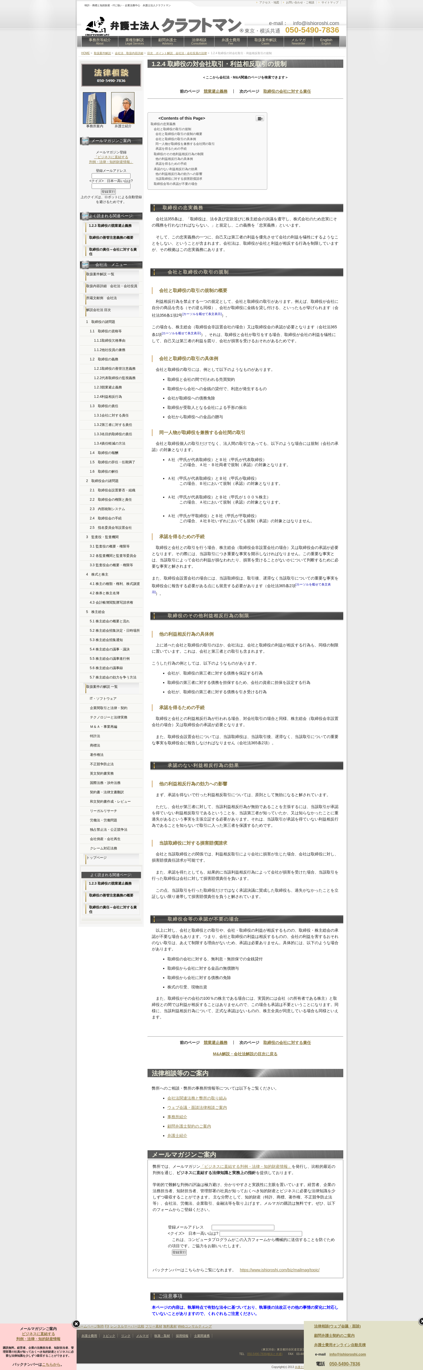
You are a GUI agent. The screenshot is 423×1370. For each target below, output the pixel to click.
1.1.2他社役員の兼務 (110, 350)
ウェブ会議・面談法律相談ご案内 (197, 1107)
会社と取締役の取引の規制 (171, 129)
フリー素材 (153, 1326)
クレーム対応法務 (103, 848)
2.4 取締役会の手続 (106, 518)
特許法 (95, 736)
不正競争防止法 (102, 764)
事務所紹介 (177, 1117)
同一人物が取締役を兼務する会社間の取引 (185, 143)
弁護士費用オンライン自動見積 (340, 1345)
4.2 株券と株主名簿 (104, 593)
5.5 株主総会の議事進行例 (110, 659)
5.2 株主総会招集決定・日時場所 (115, 631)
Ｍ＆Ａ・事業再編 (103, 727)
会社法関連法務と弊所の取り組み (197, 1098)
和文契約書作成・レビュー (110, 802)
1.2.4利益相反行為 (108, 397)
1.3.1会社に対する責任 (111, 415)
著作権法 (97, 755)
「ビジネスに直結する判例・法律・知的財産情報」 (246, 1166)
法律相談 (199, 41)
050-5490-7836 (344, 1363)
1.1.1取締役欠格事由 (110, 340)
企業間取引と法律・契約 (108, 708)
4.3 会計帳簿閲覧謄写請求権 (111, 602)
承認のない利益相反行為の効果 (174, 169)
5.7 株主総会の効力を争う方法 (113, 677)
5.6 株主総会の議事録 (106, 668)
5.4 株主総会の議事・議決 (110, 649)
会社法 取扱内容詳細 (129, 53)
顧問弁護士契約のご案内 (189, 1126)
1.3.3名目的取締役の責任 (113, 434)
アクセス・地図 (269, 2)
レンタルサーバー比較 (127, 1326)
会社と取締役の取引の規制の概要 (178, 134)
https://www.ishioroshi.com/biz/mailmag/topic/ (280, 1270)
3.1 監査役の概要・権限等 (110, 546)
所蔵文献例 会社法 (101, 298)
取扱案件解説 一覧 (100, 274)
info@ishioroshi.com (347, 1354)
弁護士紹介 (177, 1135)
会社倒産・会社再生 (105, 839)
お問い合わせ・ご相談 (300, 2)
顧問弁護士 (167, 41)
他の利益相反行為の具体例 (174, 158)
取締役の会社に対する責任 (287, 91)
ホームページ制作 (90, 1326)
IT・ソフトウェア (103, 699)
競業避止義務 (216, 91)
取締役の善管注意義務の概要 (111, 238)
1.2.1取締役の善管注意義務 (115, 369)
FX (107, 1326)
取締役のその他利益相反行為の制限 (177, 154)
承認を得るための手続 (171, 148)
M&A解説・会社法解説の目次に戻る (245, 1054)
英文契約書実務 (102, 773)
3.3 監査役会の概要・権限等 (111, 565)
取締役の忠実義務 (163, 124)
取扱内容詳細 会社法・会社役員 (111, 286)
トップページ (96, 858)
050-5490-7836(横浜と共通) (265, 1354)
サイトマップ (329, 2)
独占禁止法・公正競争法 (108, 830)
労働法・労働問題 (103, 820)
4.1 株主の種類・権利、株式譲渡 (115, 584)
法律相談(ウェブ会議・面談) (337, 1326)
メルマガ (298, 41)
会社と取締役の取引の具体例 (175, 139)
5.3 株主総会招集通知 (106, 640)
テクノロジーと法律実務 (108, 717)
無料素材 (170, 1326)
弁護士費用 (231, 41)
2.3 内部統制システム (107, 509)
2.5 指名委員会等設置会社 (111, 528)
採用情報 (182, 1335)
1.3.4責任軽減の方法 (110, 443)
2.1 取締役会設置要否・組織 (113, 490)
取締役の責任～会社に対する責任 (113, 252)
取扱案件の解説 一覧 (102, 687)
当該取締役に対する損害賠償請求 (178, 178)
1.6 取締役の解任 (104, 471)
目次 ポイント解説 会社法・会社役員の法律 (177, 53)
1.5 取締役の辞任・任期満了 (113, 462)
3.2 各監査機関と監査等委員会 (113, 556)
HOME (85, 53)
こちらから (51, 1364)
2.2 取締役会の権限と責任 (111, 500)
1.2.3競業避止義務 (108, 387)
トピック (109, 1335)
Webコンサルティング (195, 1326)
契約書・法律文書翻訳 (107, 792)
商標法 (95, 745)
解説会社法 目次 (98, 310)
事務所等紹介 (100, 41)
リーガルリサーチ (103, 811)
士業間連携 (202, 1335)
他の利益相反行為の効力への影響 (178, 174)
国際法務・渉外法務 (105, 783)
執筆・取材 (162, 1335)
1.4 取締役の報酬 (104, 453)
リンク (126, 1335)
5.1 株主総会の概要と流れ (110, 621)
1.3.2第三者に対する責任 (113, 425)
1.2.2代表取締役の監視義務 (115, 378)
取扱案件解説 (265, 41)
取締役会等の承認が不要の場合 (174, 183)
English (326, 41)
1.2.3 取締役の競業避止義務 (110, 226)
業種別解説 (134, 41)
